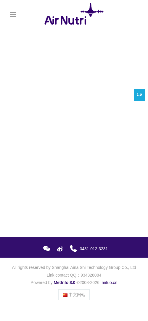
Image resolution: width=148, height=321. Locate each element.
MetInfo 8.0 (64, 282)
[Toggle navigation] (13, 14)
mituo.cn (109, 282)
